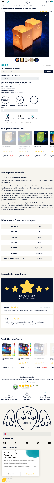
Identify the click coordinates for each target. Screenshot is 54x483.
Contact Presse (7, 478)
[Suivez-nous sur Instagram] (16, 443)
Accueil (5, 6)
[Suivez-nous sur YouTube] (49, 443)
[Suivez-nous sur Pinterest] (38, 443)
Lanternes (10, 6)
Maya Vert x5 (37, 146)
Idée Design (6, 481)
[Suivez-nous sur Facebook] (4, 443)
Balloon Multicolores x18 (23, 358)
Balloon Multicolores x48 (7, 358)
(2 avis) (50, 11)
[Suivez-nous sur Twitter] (27, 443)
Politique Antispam (8, 476)
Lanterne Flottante (19, 6)
